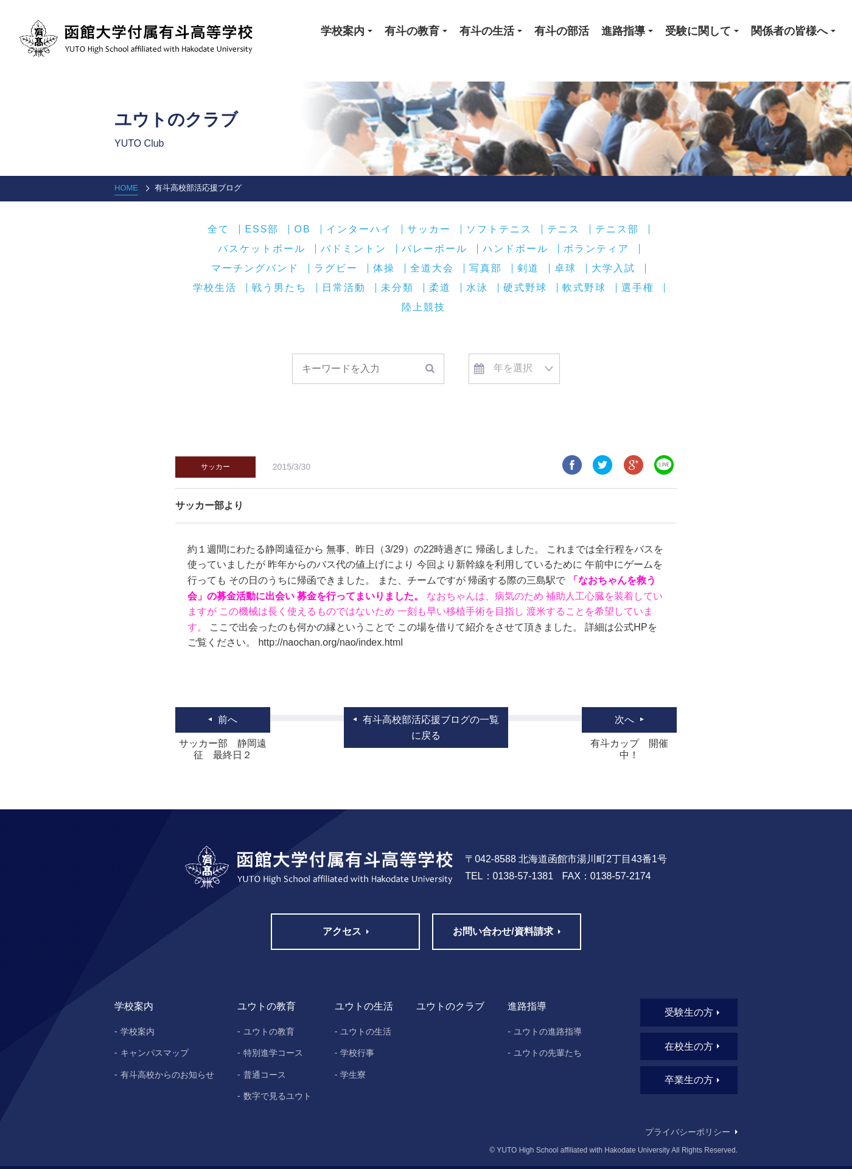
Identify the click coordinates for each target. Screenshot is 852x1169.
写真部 (485, 268)
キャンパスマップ (154, 1053)
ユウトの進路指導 (548, 1031)
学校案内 (137, 1031)
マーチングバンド (255, 268)
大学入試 (613, 268)
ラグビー (336, 268)
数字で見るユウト (277, 1096)
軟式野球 (584, 288)
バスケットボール (262, 249)
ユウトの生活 (365, 1031)
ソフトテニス (499, 229)
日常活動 (344, 288)
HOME (126, 187)
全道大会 (432, 268)
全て (218, 229)
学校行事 (357, 1053)
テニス (563, 229)
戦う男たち (279, 288)
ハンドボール (515, 249)
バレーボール (434, 249)
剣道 (528, 268)
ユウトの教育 (269, 1031)
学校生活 (215, 288)
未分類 (397, 288)
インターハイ (359, 229)
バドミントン (353, 249)
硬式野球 (525, 288)
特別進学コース (273, 1053)
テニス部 (617, 229)
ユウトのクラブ (450, 1006)
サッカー (429, 229)
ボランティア (596, 249)
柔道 (440, 288)
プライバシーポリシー (687, 1132)
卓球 (565, 268)
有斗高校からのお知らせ (167, 1075)
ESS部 (262, 229)
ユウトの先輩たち (548, 1053)
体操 (384, 268)
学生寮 (353, 1075)
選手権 (637, 288)
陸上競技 (423, 307)
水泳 (477, 288)
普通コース (264, 1075)
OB (302, 229)
